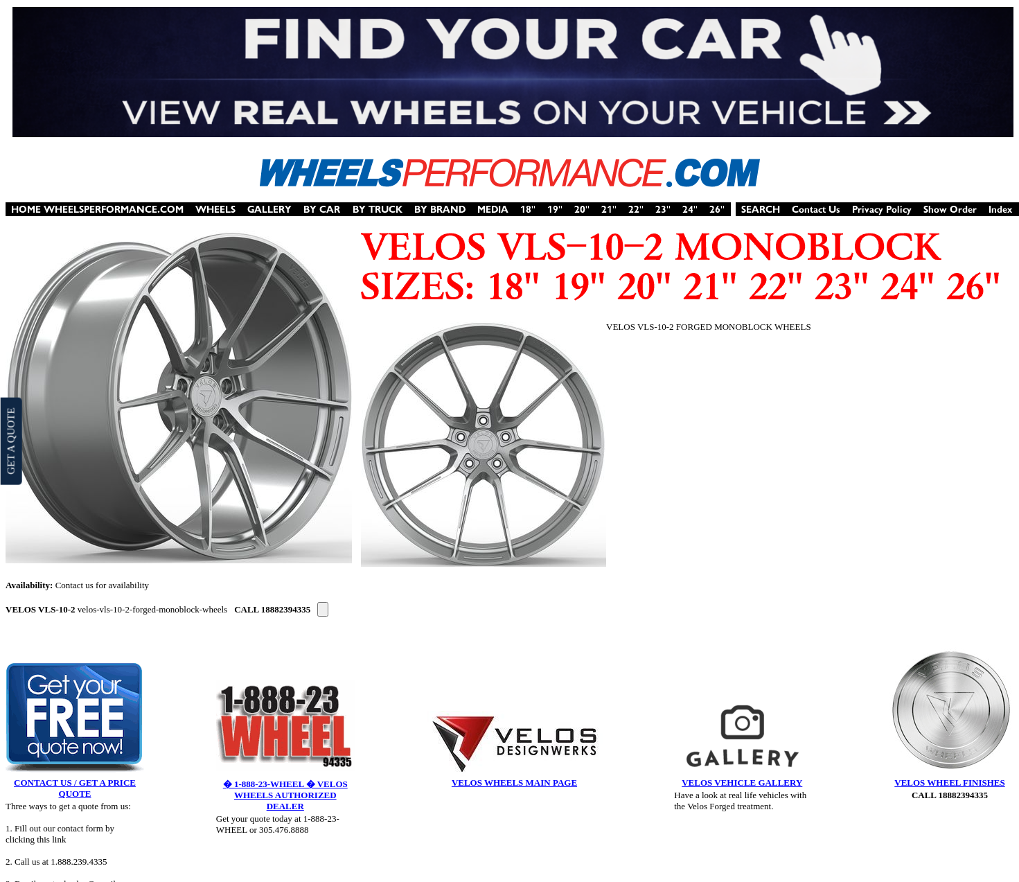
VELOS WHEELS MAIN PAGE (514, 782)
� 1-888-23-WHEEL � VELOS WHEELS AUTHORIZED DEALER (285, 795)
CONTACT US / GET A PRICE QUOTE (75, 788)
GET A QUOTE (10, 440)
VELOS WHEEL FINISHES (949, 782)
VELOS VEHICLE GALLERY (742, 782)
